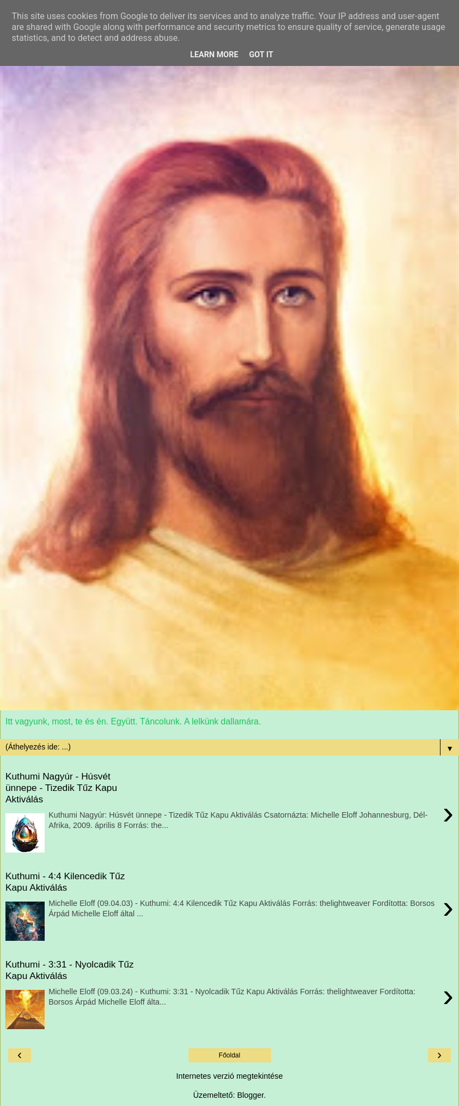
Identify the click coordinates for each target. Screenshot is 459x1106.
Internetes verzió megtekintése (229, 1076)
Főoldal (229, 1055)
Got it (261, 54)
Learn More (214, 54)
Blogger (250, 1095)
